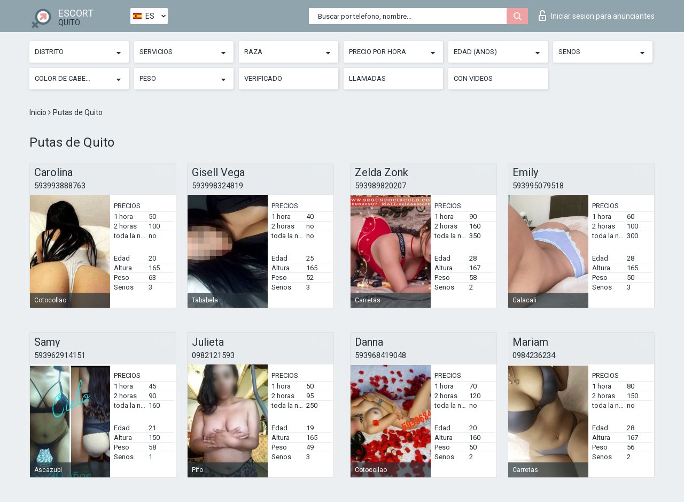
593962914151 (60, 355)
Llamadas (367, 78)
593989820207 (380, 186)
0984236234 (533, 355)
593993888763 (60, 186)
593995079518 (538, 186)
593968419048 (380, 355)
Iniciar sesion (597, 15)
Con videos (473, 78)
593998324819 (217, 186)
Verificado (263, 78)
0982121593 (213, 355)
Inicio (38, 112)
